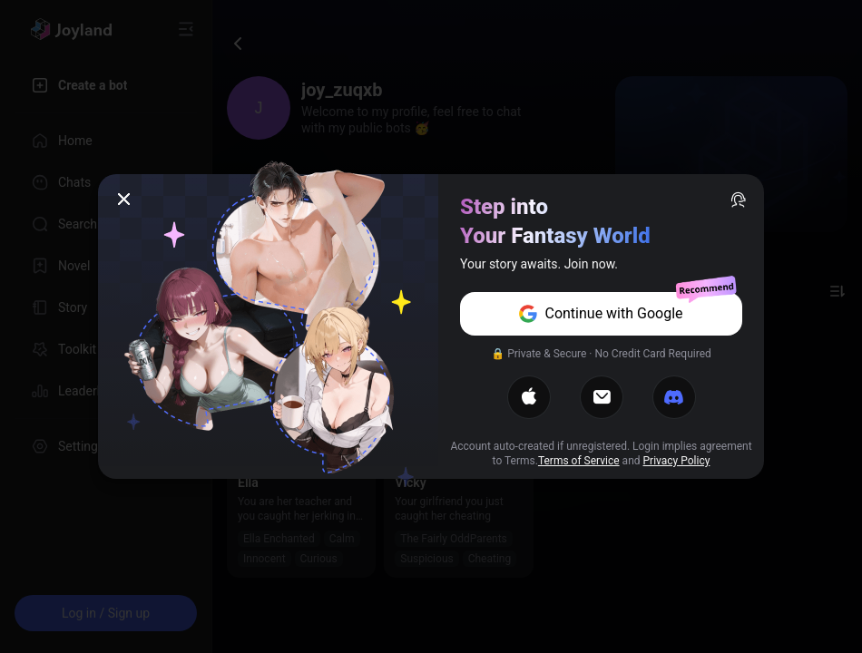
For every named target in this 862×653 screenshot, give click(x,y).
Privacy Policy (676, 460)
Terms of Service (579, 460)
